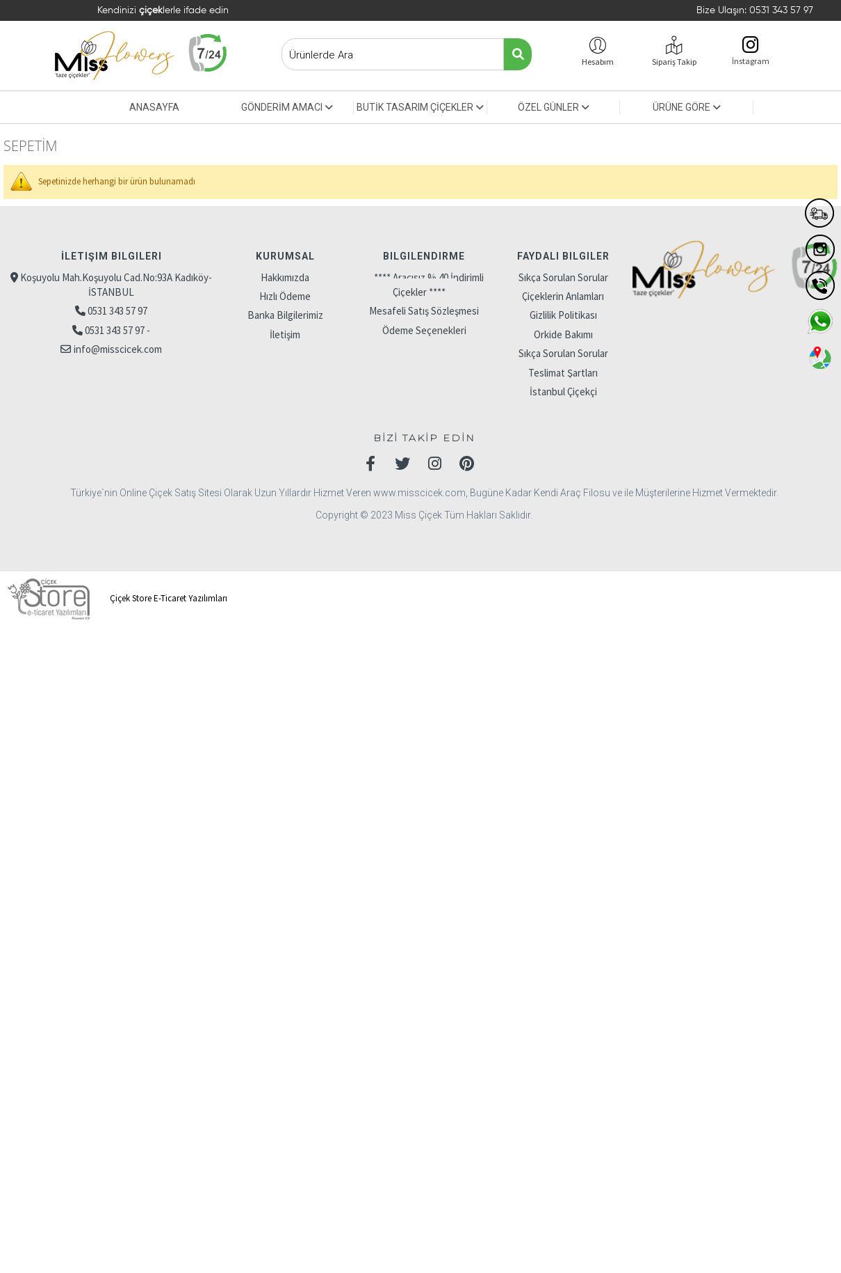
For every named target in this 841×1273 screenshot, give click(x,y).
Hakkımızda (285, 277)
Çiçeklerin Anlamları (563, 296)
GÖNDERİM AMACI (287, 107)
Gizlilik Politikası (563, 315)
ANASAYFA (154, 107)
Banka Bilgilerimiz (285, 315)
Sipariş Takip (674, 61)
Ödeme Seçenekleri (424, 330)
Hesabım (598, 61)
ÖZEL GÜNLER (553, 107)
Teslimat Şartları (563, 372)
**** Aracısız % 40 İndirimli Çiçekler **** (429, 285)
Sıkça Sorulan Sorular (563, 277)
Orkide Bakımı (563, 334)
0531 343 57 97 (781, 10)
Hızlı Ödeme (285, 296)
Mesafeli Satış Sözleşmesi (424, 310)
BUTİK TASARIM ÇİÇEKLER (420, 107)
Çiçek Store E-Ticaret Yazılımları (115, 598)
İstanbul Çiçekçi (563, 391)
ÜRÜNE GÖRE (687, 107)
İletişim (285, 334)
